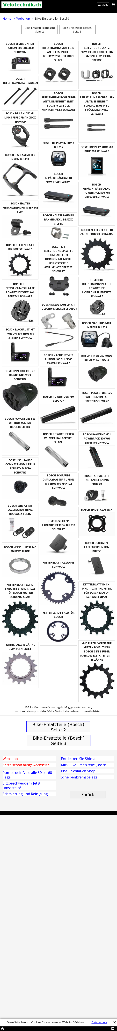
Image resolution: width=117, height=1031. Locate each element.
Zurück (87, 993)
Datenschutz (99, 1022)
